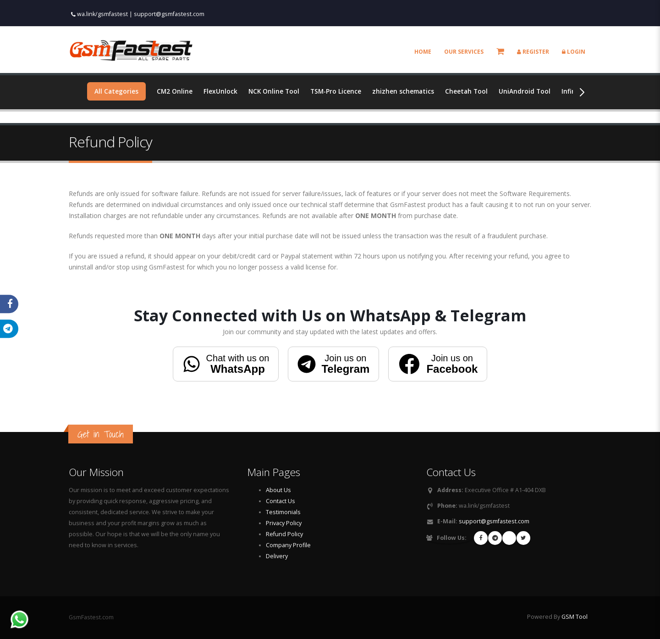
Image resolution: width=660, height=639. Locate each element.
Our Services (464, 52)
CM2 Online (175, 91)
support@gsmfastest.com (169, 14)
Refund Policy (284, 534)
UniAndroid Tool (531, 91)
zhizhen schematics (407, 91)
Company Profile (288, 545)
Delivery (277, 556)
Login (573, 52)
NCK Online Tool (275, 91)
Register (533, 52)
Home (422, 52)
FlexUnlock (221, 91)
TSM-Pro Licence (339, 91)
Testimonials (283, 512)
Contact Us (280, 501)
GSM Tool (574, 617)
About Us (278, 490)
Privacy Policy (284, 523)
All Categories (116, 91)
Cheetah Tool (472, 91)
